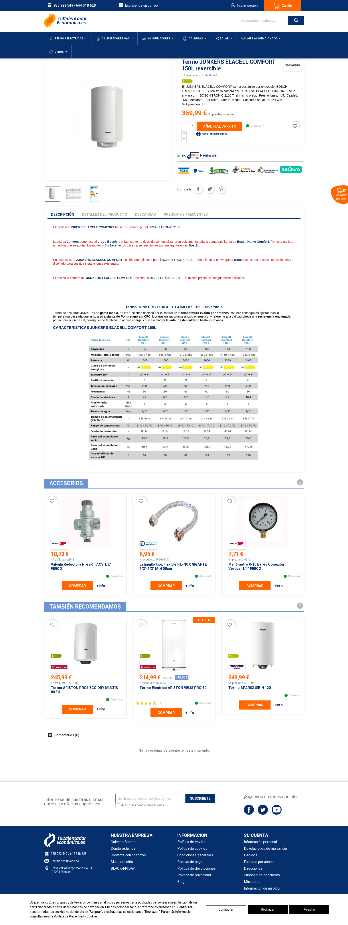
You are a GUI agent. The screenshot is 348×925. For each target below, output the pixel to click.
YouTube (277, 810)
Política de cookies (192, 848)
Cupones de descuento (262, 875)
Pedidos (250, 855)
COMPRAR (77, 586)
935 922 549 (63, 5)
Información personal (260, 842)
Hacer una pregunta (211, 133)
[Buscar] (268, 20)
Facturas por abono (259, 862)
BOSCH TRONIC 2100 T (166, 227)
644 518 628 (86, 5)
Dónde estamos (123, 848)
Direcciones (253, 868)
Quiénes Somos (123, 842)
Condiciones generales (195, 855)
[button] (300, 482)
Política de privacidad (194, 875)
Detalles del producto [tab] (104, 214)
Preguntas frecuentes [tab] (186, 214)
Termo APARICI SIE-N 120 (249, 688)
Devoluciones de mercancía (265, 848)
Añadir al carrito (219, 126)
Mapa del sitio (122, 862)
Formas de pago (190, 862)
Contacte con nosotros (128, 855)
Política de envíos (191, 842)
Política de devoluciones (196, 868)
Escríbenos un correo (141, 5)
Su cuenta (256, 835)
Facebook (249, 810)
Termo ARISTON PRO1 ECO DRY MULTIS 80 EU (84, 690)
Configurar (226, 909)
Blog (180, 882)
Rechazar (268, 909)
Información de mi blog (262, 888)
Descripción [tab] (62, 214)
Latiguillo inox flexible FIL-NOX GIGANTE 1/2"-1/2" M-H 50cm (173, 566)
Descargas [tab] (145, 214)
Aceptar (309, 909)
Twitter (263, 810)
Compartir (198, 188)
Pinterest (221, 188)
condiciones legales (150, 805)
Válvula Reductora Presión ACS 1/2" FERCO (81, 566)
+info (101, 586)
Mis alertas (252, 882)
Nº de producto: (191, 75)
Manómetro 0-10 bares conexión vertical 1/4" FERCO (256, 566)
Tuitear (209, 188)
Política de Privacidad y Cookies (76, 916)
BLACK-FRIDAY (123, 868)
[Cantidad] (189, 126)
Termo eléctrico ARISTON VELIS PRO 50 (173, 688)
